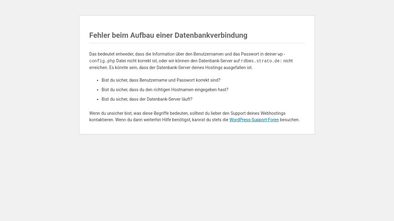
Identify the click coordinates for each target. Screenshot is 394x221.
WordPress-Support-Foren (254, 119)
